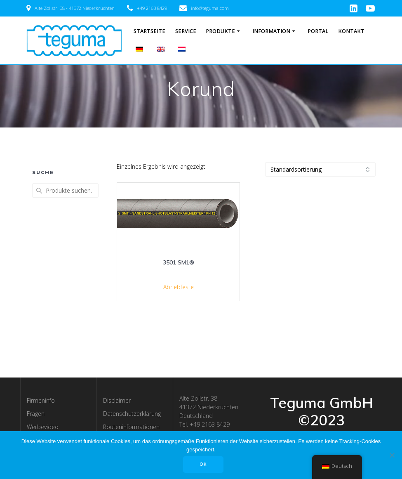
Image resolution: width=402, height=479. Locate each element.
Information (271, 31)
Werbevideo (43, 427)
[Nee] (392, 455)
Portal (318, 31)
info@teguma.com (210, 8)
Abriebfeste (178, 287)
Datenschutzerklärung (132, 414)
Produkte (220, 31)
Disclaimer (117, 400)
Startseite (149, 31)
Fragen (36, 414)
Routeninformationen (131, 427)
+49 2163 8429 (152, 8)
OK (203, 464)
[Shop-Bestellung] (320, 169)
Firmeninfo (41, 400)
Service (185, 31)
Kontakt (351, 31)
